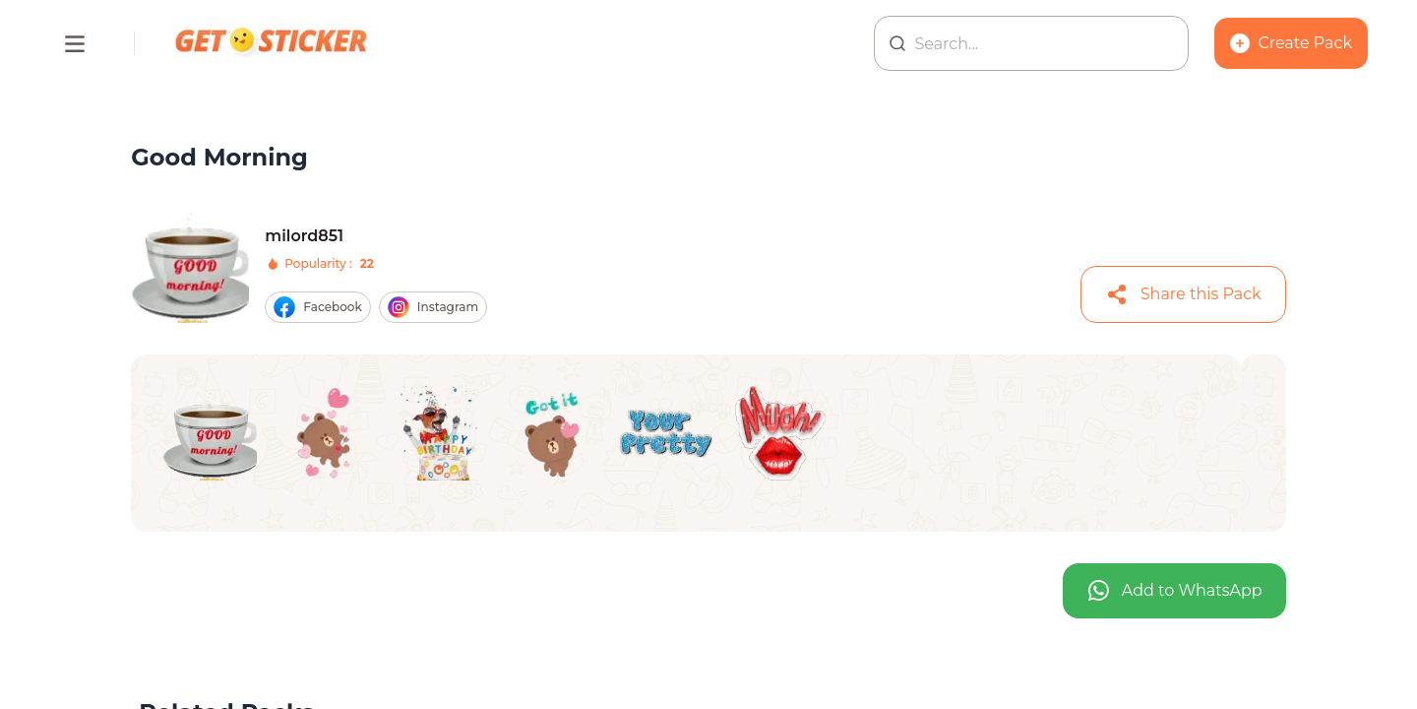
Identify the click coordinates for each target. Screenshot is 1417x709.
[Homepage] (272, 43)
